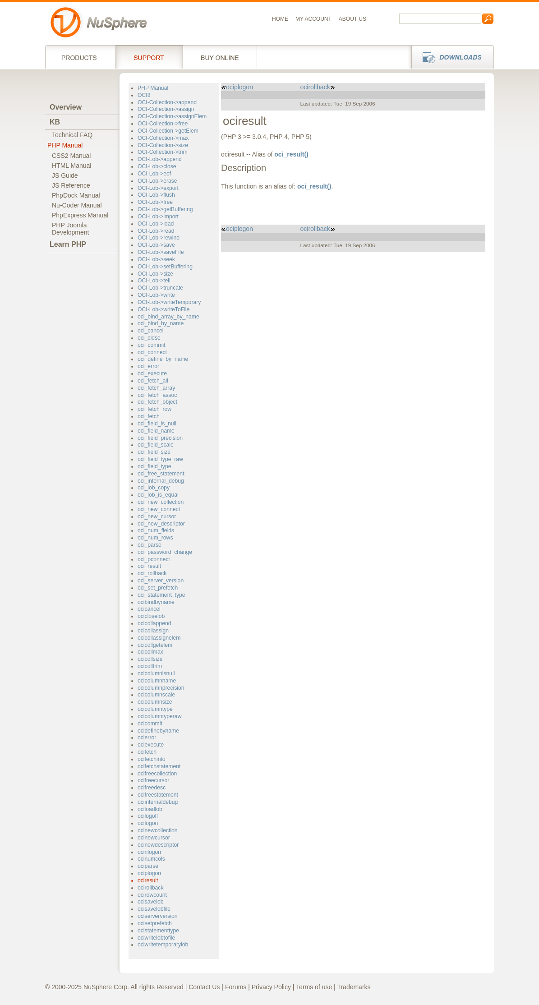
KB (55, 122)
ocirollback (151, 888)
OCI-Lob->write (156, 295)
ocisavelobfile (154, 909)
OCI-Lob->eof (154, 174)
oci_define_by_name (163, 359)
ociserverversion (158, 916)
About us (352, 19)
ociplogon (149, 873)
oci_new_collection (161, 502)
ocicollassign (153, 630)
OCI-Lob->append (160, 159)
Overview (66, 107)
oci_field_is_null (157, 423)
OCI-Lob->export (158, 188)
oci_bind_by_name (161, 323)
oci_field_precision (160, 438)
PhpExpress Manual (80, 215)
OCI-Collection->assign (166, 109)
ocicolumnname (157, 681)
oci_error (148, 366)
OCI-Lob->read (156, 231)
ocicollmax (150, 652)
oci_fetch (149, 416)
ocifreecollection (157, 773)
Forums (235, 987)
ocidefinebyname (158, 731)
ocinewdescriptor (158, 845)
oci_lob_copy (154, 487)
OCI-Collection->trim (163, 152)
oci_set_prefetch (158, 588)
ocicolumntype (155, 709)
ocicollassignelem (159, 638)
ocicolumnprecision (161, 688)
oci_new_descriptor (161, 524)
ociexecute (151, 745)
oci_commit (152, 345)
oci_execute (152, 373)
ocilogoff (148, 816)
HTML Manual (71, 165)
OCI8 (144, 95)
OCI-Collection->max (163, 138)
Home (280, 19)
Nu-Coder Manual (77, 205)
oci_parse (149, 545)
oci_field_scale (156, 445)
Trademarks (353, 987)
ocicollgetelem (155, 645)
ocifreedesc (152, 787)
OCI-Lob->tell (154, 280)
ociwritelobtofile (156, 938)
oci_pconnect (154, 559)
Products (80, 57)
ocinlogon (149, 852)
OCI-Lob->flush (156, 195)
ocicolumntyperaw (159, 716)
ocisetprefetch (155, 923)
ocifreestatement (158, 795)
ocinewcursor (154, 837)
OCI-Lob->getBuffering (165, 209)
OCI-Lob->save (156, 245)
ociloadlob (150, 809)
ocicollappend (154, 623)
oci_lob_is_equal (158, 495)
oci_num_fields (156, 530)
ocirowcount (152, 895)
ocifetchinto (152, 759)
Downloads (450, 57)
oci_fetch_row (154, 409)
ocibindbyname (156, 602)
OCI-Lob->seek (156, 259)
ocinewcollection (158, 830)
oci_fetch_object (157, 402)
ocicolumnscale (156, 695)
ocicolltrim (150, 666)
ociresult (148, 880)
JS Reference (71, 185)
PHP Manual (65, 145)
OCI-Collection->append (167, 102)
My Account (313, 19)
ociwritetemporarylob (163, 944)
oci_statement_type (161, 595)
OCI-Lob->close (157, 166)
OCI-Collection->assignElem (172, 116)
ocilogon (148, 823)
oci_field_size (154, 452)
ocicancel (149, 609)
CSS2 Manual (71, 155)
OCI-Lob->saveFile (161, 252)
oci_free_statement (161, 473)
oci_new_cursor (157, 516)
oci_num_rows (155, 538)
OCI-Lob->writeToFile (163, 309)
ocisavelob (151, 902)
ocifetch (147, 752)
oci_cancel (151, 330)
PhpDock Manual (76, 195)
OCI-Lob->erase (157, 181)
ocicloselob (151, 616)
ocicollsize (150, 659)
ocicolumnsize (155, 702)
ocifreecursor (153, 780)
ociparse (148, 866)
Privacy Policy (271, 987)
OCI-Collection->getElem (168, 131)
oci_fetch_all (153, 381)
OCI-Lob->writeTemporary (169, 302)
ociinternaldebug (158, 802)
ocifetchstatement (159, 766)
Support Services (149, 57)
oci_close (149, 338)
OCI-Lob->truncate (160, 288)
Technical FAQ (72, 134)
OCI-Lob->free (155, 202)
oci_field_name (156, 431)
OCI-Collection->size (163, 145)
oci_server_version (161, 580)
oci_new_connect (159, 509)
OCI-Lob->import (158, 216)
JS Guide (65, 175)
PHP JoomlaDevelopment (70, 228)
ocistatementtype (158, 930)
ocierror (147, 737)
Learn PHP (68, 244)
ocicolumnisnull (156, 673)
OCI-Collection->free (163, 123)
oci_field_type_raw (160, 459)
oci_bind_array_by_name (168, 316)
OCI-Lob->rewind (159, 238)
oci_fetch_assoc (157, 395)
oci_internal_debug (161, 481)
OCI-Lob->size (155, 274)
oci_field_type (154, 466)
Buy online (220, 57)
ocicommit (150, 723)
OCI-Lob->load (156, 224)
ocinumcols (151, 859)
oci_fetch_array (156, 388)
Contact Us (204, 987)
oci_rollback (152, 573)
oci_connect (152, 352)
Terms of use (314, 987)
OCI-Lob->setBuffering (165, 266)
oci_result (149, 566)
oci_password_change (165, 552)
